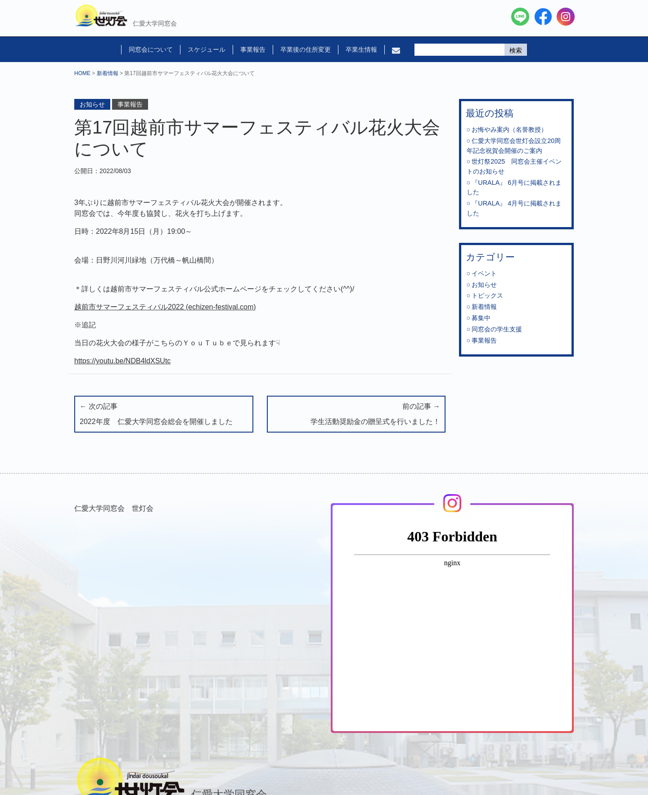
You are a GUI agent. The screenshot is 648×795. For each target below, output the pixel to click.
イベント (484, 273)
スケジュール (206, 49)
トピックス (487, 295)
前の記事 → (356, 414)
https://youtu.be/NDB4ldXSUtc (122, 361)
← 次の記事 (164, 414)
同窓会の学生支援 (497, 329)
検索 (515, 50)
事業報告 (253, 49)
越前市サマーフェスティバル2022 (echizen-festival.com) (165, 307)
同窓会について (151, 49)
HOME (82, 73)
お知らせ (92, 104)
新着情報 (107, 73)
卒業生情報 (361, 49)
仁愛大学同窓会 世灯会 (113, 508)
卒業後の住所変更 (305, 49)
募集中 (481, 318)
